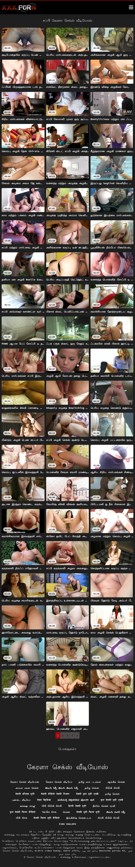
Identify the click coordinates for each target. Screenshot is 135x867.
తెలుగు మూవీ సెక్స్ (115, 811)
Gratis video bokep (47, 850)
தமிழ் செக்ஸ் (92, 787)
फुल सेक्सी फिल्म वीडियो (23, 811)
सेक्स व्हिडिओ (44, 799)
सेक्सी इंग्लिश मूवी (25, 793)
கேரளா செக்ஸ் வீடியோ (59, 781)
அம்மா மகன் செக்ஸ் (27, 787)
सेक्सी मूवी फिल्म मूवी (88, 811)
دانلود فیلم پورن (89, 850)
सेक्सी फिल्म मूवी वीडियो (47, 817)
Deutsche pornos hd (112, 850)
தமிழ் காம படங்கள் (90, 781)
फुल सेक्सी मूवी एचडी (112, 799)
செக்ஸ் (66, 811)
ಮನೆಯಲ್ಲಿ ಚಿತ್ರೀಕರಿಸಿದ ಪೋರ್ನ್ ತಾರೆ (75, 799)
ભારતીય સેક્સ (49, 811)
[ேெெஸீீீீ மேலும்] (131, 7)
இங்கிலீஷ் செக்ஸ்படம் (78, 817)
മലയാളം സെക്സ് (27, 805)
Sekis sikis (71, 850)
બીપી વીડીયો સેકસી (51, 805)
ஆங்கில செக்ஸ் (116, 781)
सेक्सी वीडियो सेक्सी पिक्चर (55, 793)
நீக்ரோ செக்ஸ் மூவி (104, 805)
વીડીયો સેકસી (112, 787)
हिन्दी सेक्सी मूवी (77, 805)
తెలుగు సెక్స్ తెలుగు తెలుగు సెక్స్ (61, 787)
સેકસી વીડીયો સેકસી (108, 817)
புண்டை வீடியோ (21, 799)
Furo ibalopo (67, 824)
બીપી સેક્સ (21, 817)
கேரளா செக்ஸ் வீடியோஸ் (24, 781)
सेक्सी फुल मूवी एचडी (87, 793)
